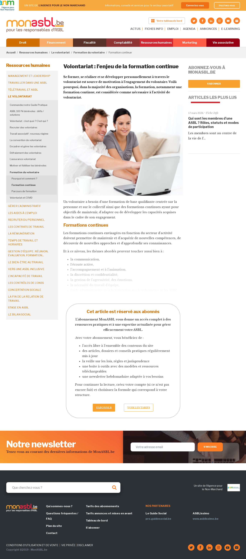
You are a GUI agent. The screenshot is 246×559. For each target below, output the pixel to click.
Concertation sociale (24, 289)
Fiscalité (90, 42)
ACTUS (135, 29)
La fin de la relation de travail (26, 298)
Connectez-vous (195, 5)
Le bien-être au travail (25, 262)
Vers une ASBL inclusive (26, 269)
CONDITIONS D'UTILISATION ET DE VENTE (32, 545)
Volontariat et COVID (21, 197)
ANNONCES (208, 29)
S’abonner (104, 407)
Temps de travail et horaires (23, 242)
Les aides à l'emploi (22, 213)
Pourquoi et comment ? (24, 178)
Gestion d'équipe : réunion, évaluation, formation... (28, 253)
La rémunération (21, 233)
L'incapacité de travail (25, 276)
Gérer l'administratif (24, 206)
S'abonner (214, 83)
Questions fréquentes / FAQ (62, 516)
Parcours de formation (24, 191)
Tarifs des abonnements (102, 506)
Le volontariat (60, 52)
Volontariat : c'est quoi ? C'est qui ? (29, 121)
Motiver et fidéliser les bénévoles (28, 165)
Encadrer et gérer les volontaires (28, 146)
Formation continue (24, 185)
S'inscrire (210, 447)
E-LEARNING (230, 29)
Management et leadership (29, 76)
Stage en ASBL (18, 307)
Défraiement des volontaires (25, 152)
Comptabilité (123, 42)
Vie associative (223, 42)
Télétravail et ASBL (23, 89)
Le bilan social (19, 314)
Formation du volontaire (89, 52)
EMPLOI (173, 29)
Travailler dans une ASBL (27, 82)
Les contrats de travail (26, 226)
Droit (23, 42)
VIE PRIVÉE (68, 545)
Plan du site (54, 526)
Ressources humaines (156, 42)
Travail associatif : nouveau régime (29, 133)
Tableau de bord (97, 520)
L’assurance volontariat (23, 159)
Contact (51, 533)
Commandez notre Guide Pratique (28, 104)
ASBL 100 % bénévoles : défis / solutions (27, 113)
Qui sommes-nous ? (59, 506)
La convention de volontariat (26, 140)
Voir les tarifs (138, 407)
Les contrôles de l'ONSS (26, 283)
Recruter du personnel (26, 219)
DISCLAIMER (85, 545)
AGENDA (189, 29)
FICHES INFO (154, 29)
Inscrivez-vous (227, 5)
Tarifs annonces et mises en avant (109, 513)
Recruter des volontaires (23, 127)
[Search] (63, 487)
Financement (56, 42)
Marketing (189, 42)
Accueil (11, 52)
